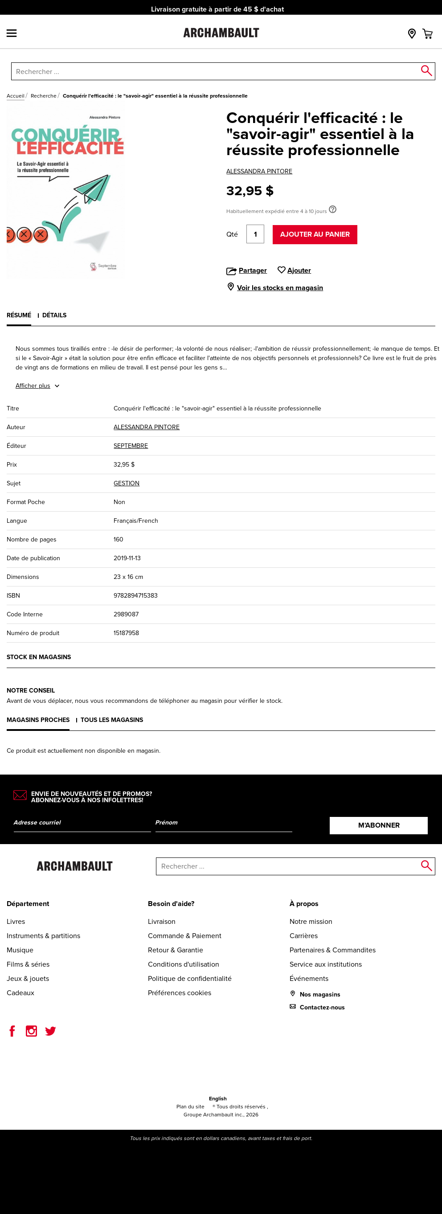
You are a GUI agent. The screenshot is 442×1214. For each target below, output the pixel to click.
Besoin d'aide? (171, 903)
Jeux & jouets (28, 978)
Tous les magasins (112, 720)
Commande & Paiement (184, 936)
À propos (304, 903)
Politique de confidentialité (190, 978)
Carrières (304, 936)
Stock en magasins (39, 657)
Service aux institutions (326, 964)
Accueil (16, 96)
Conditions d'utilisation (183, 964)
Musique (20, 950)
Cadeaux (20, 993)
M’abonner (379, 825)
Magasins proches (38, 720)
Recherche (44, 96)
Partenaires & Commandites (333, 950)
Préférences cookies (179, 993)
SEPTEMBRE (131, 446)
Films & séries (28, 964)
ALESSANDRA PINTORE (259, 171)
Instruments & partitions (43, 936)
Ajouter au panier (315, 234)
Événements (309, 978)
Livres (16, 921)
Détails (54, 315)
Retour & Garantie (175, 950)
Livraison (162, 921)
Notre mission (311, 921)
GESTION (126, 483)
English (218, 1099)
